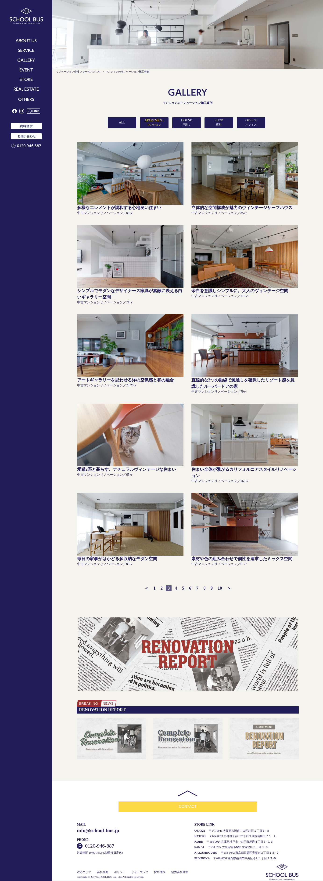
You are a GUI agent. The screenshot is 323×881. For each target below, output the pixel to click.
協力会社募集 (179, 872)
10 (220, 588)
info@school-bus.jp (98, 831)
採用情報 (159, 872)
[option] (111, 739)
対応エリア (84, 872)
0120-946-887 (99, 846)
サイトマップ (139, 872)
